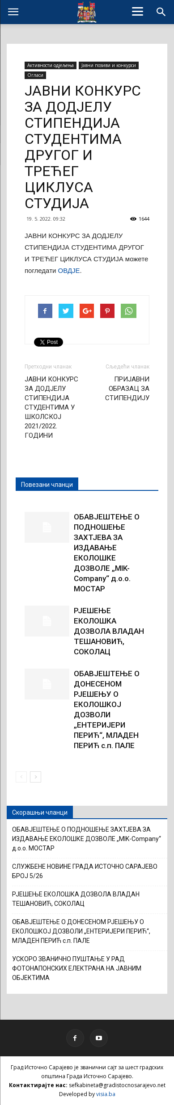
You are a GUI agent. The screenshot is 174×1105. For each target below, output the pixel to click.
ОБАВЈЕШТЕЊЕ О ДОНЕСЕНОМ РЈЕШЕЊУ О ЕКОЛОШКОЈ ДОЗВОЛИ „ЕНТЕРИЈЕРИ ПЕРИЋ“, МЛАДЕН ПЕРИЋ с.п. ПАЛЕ (81, 931)
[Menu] (137, 11)
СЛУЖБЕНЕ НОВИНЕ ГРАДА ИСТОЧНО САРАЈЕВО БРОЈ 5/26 (84, 871)
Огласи (35, 75)
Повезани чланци (47, 484)
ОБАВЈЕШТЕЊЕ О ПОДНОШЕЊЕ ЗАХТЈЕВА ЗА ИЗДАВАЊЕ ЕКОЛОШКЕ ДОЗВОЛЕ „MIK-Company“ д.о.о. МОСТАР (86, 839)
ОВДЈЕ (69, 270)
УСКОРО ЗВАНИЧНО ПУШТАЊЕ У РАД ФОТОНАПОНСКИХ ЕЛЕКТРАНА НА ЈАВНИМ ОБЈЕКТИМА (76, 968)
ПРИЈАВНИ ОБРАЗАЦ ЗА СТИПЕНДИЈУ (127, 388)
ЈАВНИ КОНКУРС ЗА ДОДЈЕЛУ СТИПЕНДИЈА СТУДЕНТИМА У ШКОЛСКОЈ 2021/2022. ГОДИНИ (51, 407)
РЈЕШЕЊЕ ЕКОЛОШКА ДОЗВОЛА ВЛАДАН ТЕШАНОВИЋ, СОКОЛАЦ (109, 631)
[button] (161, 12)
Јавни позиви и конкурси (108, 65)
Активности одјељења (50, 65)
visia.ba (105, 1094)
